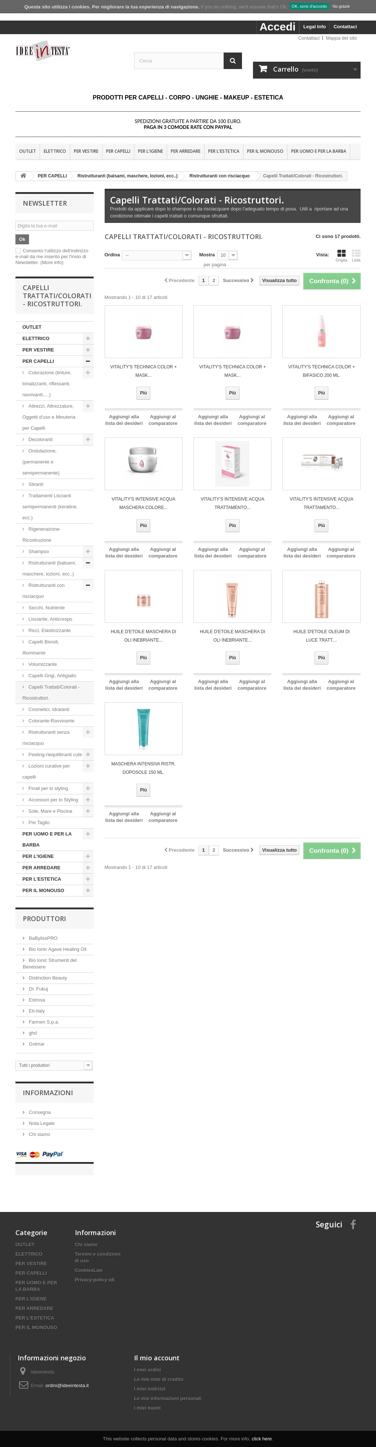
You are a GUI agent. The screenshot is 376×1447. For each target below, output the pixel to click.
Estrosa (36, 1000)
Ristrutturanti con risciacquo (43, 590)
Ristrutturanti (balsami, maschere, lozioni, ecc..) (49, 568)
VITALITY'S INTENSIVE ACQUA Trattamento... (232, 503)
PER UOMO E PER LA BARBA (318, 151)
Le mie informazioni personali (167, 1391)
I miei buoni (147, 1400)
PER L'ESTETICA (223, 151)
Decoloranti (40, 439)
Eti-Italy (36, 1011)
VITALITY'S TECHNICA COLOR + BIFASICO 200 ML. (321, 371)
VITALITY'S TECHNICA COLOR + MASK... (143, 371)
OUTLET (27, 151)
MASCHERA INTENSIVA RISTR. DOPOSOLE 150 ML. (143, 768)
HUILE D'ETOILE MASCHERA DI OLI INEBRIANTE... (143, 636)
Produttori (44, 918)
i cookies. (80, 7)
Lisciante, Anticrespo (49, 619)
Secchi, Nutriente (46, 607)
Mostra (207, 254)
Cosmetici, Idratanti (48, 709)
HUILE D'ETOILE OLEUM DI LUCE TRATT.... (321, 636)
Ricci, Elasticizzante (48, 630)
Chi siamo (39, 1134)
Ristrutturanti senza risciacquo (46, 737)
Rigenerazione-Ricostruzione (41, 534)
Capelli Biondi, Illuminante (40, 647)
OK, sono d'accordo (309, 6)
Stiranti (35, 484)
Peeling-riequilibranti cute (54, 754)
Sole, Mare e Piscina (49, 811)
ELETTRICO (55, 151)
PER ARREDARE (185, 151)
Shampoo (38, 551)
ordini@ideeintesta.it (67, 1378)
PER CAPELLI (118, 151)
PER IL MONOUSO (265, 151)
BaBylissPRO (43, 938)
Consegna (39, 1112)
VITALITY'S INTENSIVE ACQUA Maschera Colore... (143, 503)
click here (262, 1438)
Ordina (112, 254)
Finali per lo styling (48, 788)
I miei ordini (147, 1362)
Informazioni (48, 1092)
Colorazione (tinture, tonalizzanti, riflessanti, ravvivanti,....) (47, 383)
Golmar (36, 1044)
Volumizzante (42, 664)
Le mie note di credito (158, 1372)
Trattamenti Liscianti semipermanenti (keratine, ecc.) (49, 506)
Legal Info (314, 26)
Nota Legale (41, 1123)
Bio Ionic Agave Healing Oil (57, 949)
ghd (32, 1033)
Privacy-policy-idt (95, 1272)
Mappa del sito (341, 38)
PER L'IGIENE (150, 151)
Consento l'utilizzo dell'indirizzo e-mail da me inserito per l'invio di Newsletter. (51, 256)
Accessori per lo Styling (53, 799)
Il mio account (157, 1350)
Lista (356, 255)
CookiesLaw (89, 1263)
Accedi (278, 27)
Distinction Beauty (47, 978)
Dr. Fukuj (38, 989)
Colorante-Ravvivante (51, 721)
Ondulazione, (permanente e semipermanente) (40, 462)
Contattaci (345, 26)
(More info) (52, 262)
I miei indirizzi (149, 1381)
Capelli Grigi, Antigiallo (51, 675)
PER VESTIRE (86, 151)
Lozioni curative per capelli (46, 771)
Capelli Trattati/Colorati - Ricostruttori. (51, 692)
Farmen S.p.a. (43, 1022)
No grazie (341, 6)
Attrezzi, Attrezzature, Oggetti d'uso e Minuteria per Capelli (48, 417)
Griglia (341, 255)
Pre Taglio (38, 822)
